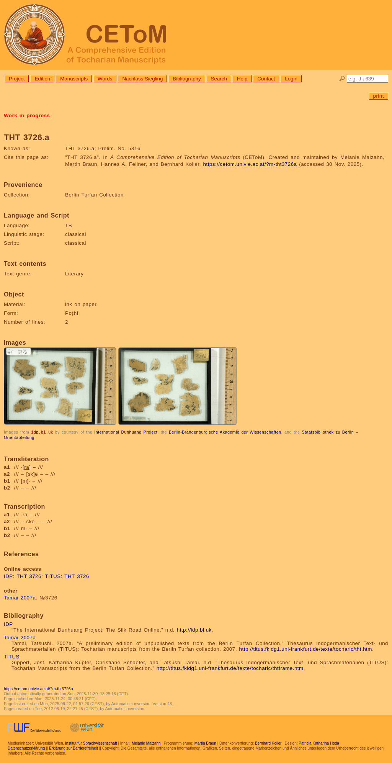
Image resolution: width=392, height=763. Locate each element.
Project (16, 79)
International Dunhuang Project (125, 432)
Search (219, 79)
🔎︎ (342, 79)
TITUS (53, 576)
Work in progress (27, 115)
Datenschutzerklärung (26, 748)
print (378, 96)
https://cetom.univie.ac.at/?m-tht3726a (250, 164)
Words (105, 79)
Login (291, 79)
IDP (8, 576)
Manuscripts (74, 79)
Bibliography (187, 79)
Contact (266, 79)
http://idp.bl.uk (194, 629)
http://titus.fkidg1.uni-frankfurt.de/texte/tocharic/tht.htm (305, 649)
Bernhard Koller (268, 743)
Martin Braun (205, 743)
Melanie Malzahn (146, 743)
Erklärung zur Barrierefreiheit (73, 748)
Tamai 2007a (20, 597)
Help (242, 79)
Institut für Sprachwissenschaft (91, 743)
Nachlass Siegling (142, 79)
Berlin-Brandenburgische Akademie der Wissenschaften (225, 432)
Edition (42, 79)
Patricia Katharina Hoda (319, 743)
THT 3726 (28, 576)
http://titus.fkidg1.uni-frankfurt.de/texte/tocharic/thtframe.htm (230, 668)
